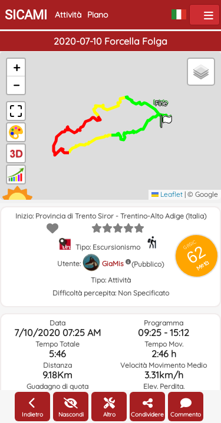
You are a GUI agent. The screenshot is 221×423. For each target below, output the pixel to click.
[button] (166, 117)
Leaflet (167, 194)
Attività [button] (68, 14)
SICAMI (26, 15)
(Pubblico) (147, 264)
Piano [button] (97, 14)
